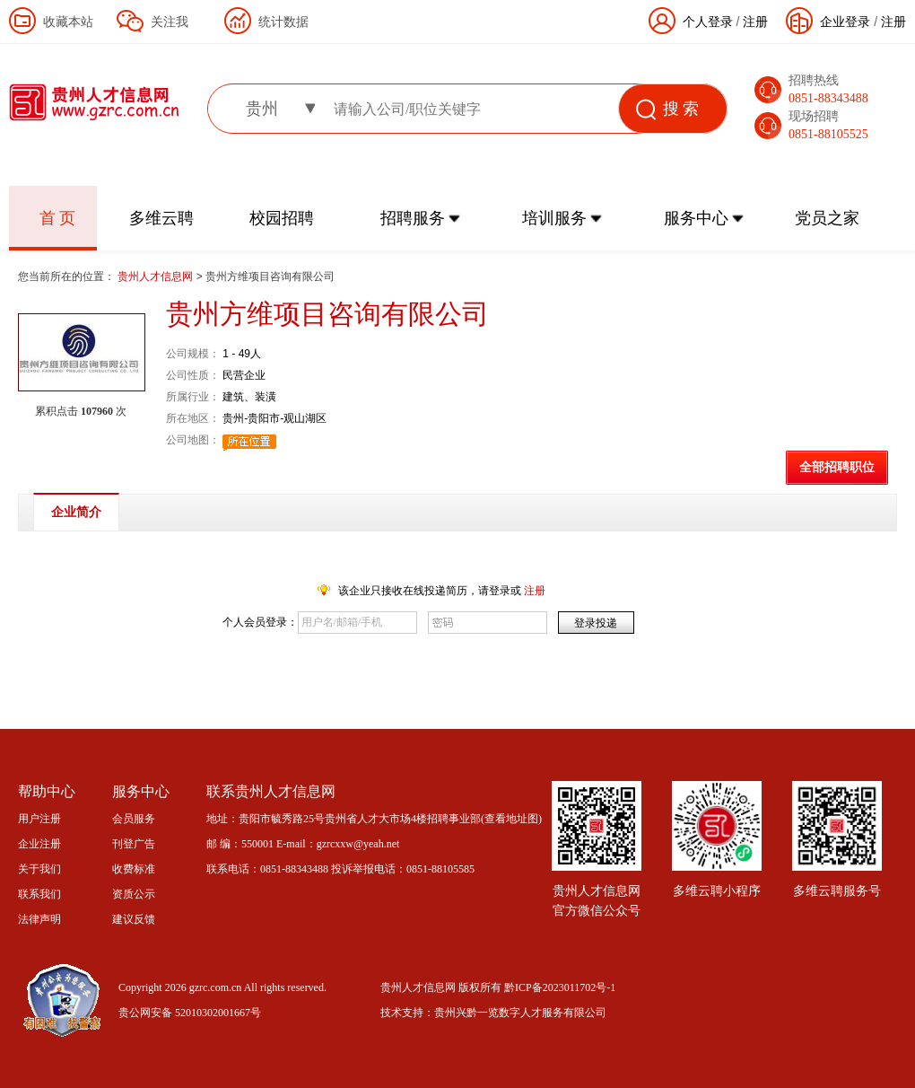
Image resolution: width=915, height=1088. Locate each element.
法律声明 (39, 919)
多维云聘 (161, 218)
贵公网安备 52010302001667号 (189, 1012)
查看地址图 (511, 818)
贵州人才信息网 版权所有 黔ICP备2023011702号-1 (497, 987)
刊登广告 (133, 844)
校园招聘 (281, 218)
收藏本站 (68, 21)
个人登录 (708, 21)
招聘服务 (412, 218)
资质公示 (133, 894)
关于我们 (39, 869)
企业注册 (39, 844)
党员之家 (827, 218)
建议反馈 (133, 919)
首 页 (57, 218)
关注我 (169, 21)
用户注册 (39, 818)
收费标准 (133, 869)
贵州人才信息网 (157, 276)
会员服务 (133, 818)
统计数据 (283, 21)
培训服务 (554, 218)
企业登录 (845, 21)
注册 (893, 21)
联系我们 (39, 894)
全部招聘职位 (837, 467)
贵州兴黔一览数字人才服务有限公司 (520, 1012)
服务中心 (696, 218)
